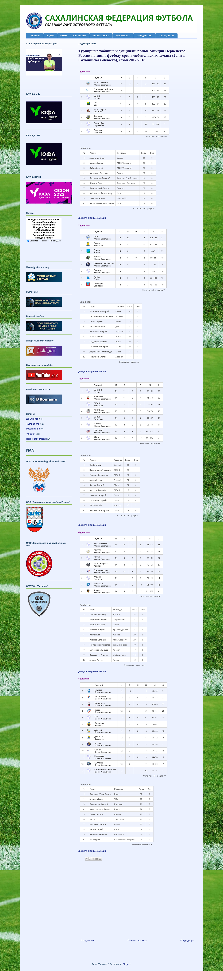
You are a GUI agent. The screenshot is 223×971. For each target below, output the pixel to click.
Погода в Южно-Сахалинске (43, 219)
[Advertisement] (137, 902)
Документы (32, 418)
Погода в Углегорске (43, 224)
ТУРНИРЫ (34, 35)
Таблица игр (32, 424)
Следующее (87, 940)
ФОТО (63, 35)
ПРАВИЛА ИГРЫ (101, 35)
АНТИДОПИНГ (166, 35)
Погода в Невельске (44, 232)
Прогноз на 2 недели (51, 241)
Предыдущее (187, 940)
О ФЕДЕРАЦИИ (144, 35)
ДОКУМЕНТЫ (123, 35)
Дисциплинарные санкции (92, 218)
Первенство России (36, 438)
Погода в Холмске (44, 230)
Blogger (126, 964)
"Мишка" (30, 433)
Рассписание (33, 428)
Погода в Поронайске (44, 222)
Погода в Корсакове (44, 235)
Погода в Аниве (44, 237)
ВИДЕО (50, 35)
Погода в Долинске (44, 227)
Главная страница (137, 940)
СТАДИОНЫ (79, 35)
